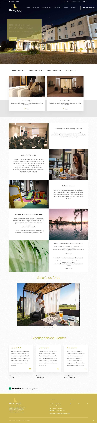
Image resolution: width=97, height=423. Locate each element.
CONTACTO (73, 7)
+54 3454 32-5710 (60, 410)
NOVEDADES (66, 7)
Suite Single (27, 101)
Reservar (13, 39)
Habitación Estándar (36, 70)
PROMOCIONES (57, 7)
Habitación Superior (54, 70)
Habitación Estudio (18, 70)
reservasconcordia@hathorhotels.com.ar (60, 413)
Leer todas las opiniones (30, 389)
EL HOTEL (28, 7)
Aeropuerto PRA (75, 1)
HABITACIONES (36, 7)
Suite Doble (65, 101)
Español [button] (83, 1)
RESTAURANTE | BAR (46, 7)
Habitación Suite (70, 70)
